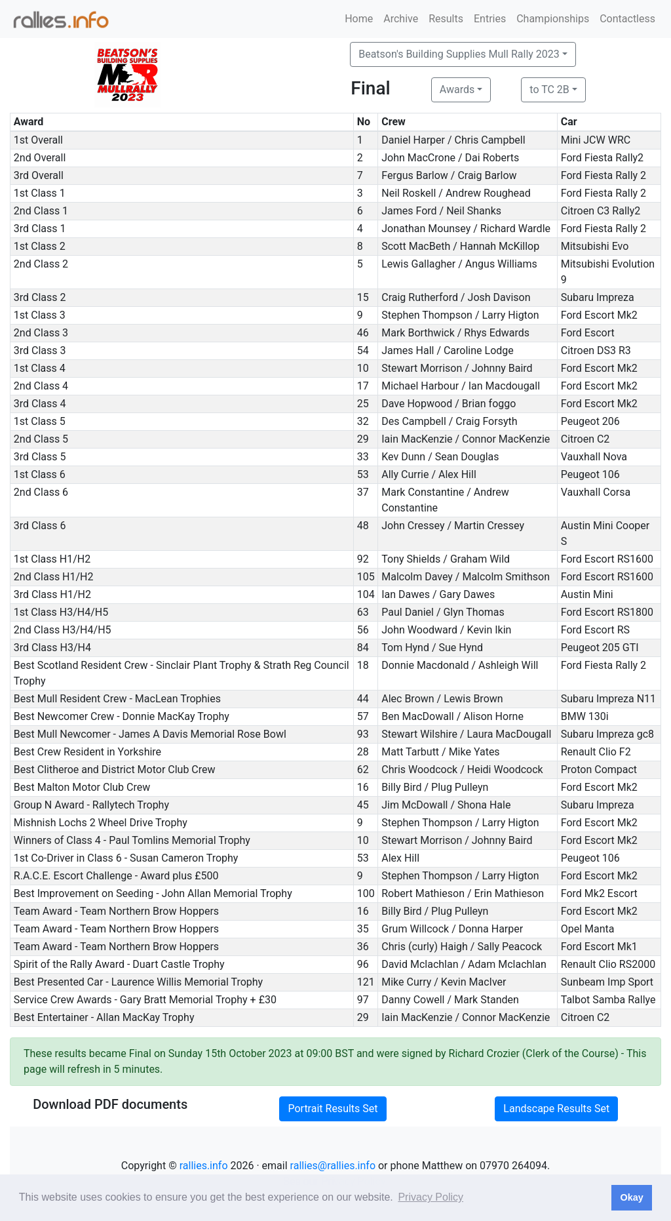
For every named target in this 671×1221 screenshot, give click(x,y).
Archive (400, 18)
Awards (457, 89)
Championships (552, 18)
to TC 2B (549, 89)
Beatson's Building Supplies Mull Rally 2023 (459, 54)
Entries (490, 18)
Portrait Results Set (332, 1108)
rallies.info (204, 1165)
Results (446, 18)
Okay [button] (631, 1197)
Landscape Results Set (556, 1108)
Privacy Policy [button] (430, 1197)
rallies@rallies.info (332, 1165)
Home (359, 18)
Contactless (627, 18)
